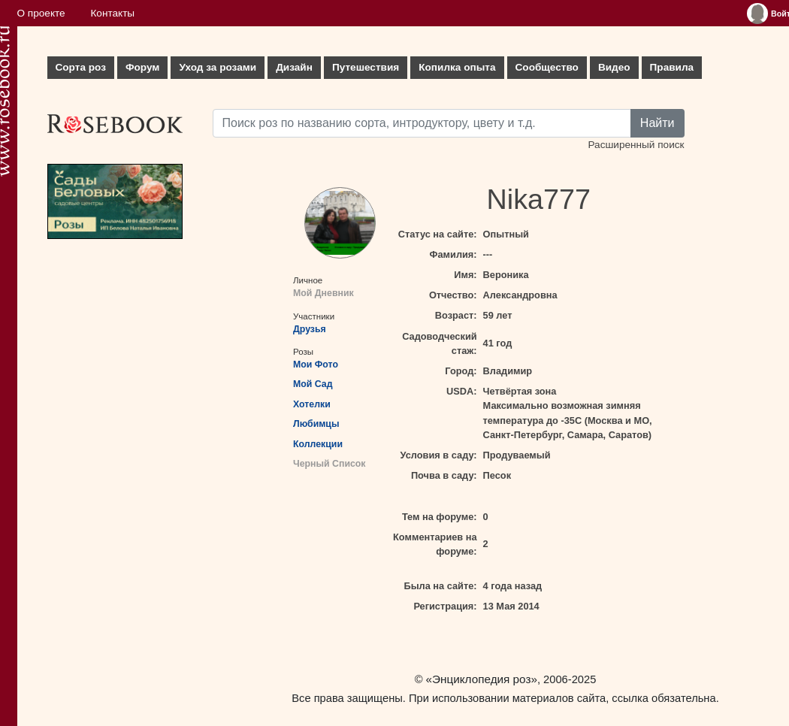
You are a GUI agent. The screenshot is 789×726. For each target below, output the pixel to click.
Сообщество (547, 67)
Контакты (112, 13)
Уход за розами (217, 67)
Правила (672, 67)
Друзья (309, 329)
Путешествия (365, 67)
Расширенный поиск (636, 144)
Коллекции (318, 444)
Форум (142, 67)
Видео (614, 67)
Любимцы (316, 424)
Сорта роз (81, 67)
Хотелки (312, 404)
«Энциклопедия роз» (481, 679)
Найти (657, 122)
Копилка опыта (457, 67)
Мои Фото (315, 364)
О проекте (41, 13)
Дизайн (294, 67)
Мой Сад (313, 384)
